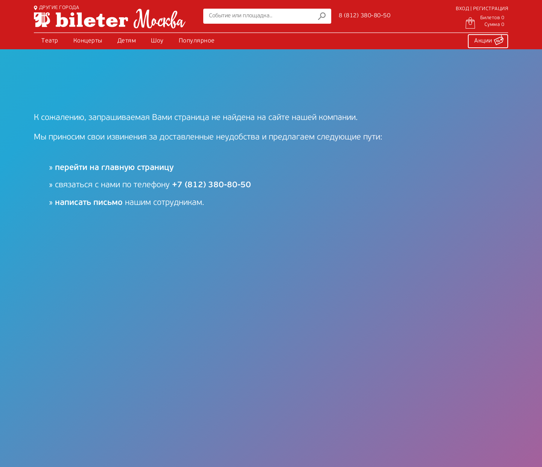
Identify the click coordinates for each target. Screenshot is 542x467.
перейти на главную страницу (114, 168)
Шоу (157, 41)
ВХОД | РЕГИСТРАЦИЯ (482, 8)
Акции (489, 40)
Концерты (87, 41)
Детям (126, 41)
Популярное (197, 41)
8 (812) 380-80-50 (365, 16)
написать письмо (89, 203)
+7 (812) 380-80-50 (211, 185)
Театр (49, 41)
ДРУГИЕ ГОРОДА (56, 7)
